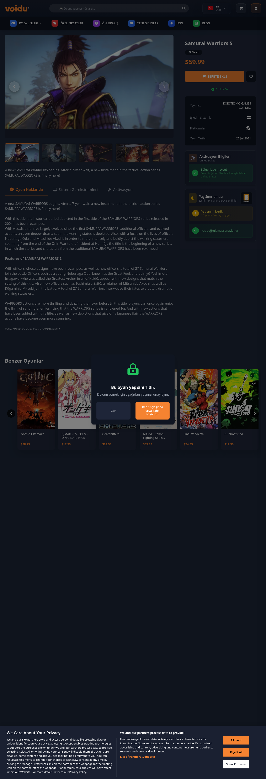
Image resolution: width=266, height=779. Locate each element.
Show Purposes (236, 770)
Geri (113, 411)
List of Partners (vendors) (137, 763)
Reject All (236, 758)
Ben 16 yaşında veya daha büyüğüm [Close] (152, 410)
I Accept (236, 746)
